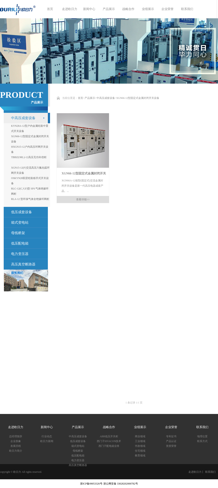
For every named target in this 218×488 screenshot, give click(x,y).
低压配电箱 (20, 243)
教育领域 (140, 455)
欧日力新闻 (46, 441)
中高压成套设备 (106, 98)
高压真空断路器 (23, 264)
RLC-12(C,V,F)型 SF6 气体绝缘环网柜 (30, 191)
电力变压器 (20, 254)
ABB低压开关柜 (109, 436)
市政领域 (140, 445)
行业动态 (47, 436)
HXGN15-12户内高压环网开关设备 (29, 149)
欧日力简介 (15, 450)
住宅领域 (140, 450)
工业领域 (140, 441)
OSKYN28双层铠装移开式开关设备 (30, 181)
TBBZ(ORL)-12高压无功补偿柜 (29, 157)
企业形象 (15, 441)
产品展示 (109, 9)
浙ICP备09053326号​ (91, 483)
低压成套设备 (78, 441)
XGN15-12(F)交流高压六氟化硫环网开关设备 (30, 170)
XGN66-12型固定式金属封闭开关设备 (137, 98)
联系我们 (187, 9)
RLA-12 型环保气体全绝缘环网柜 (30, 199)
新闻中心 (89, 9)
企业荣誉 (167, 9)
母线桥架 (18, 233)
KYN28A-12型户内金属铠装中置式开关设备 (29, 128)
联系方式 (202, 441)
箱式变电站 (20, 222)
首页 (50, 9)
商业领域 (140, 436)
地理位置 (202, 436)
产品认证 (171, 441)
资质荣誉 (171, 445)
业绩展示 (148, 9)
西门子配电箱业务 (109, 445)
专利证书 (171, 436)
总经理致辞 (15, 436)
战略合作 (128, 9)
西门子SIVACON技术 (109, 441)
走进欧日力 (69, 9)
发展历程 (15, 445)
